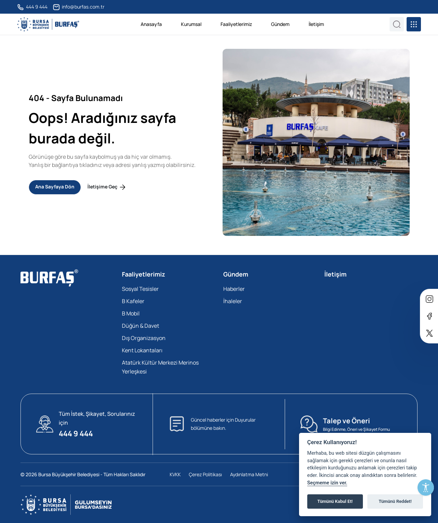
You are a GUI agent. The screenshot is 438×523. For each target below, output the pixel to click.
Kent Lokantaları (142, 350)
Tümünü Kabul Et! (335, 501)
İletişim (316, 24)
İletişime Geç (107, 187)
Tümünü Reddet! (395, 501)
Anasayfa (151, 24)
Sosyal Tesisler (140, 289)
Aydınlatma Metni (249, 474)
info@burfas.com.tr (78, 7)
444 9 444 (32, 7)
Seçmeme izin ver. (327, 483)
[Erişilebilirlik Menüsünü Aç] (426, 487)
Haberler (234, 289)
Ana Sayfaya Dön (54, 186)
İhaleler (232, 301)
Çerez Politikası (205, 474)
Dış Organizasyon (144, 338)
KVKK (175, 474)
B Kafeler (133, 301)
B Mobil (131, 313)
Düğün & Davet (140, 325)
